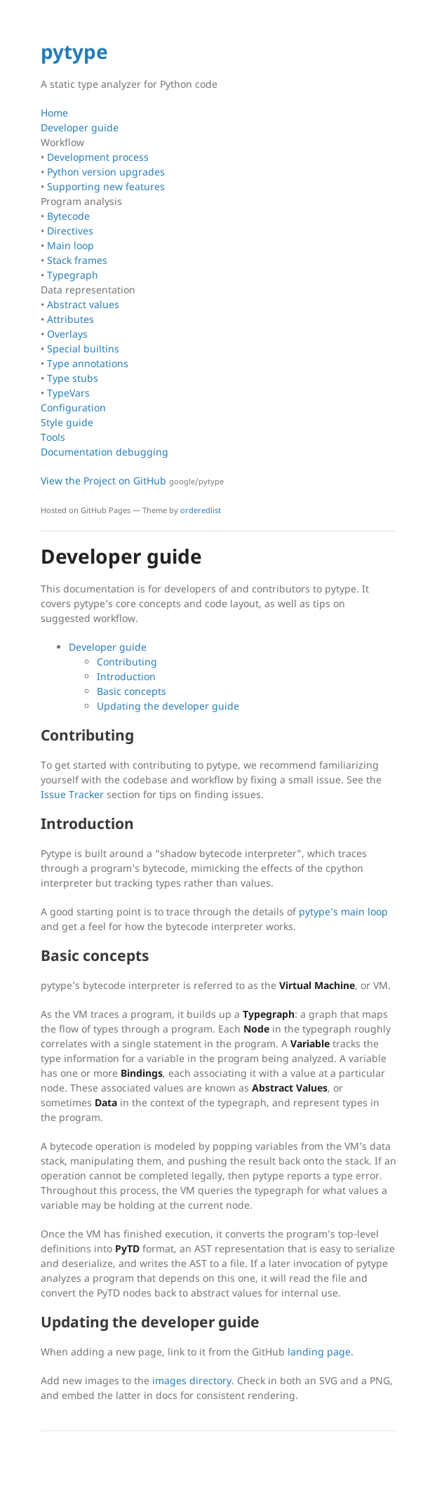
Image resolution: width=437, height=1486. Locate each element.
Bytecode (68, 216)
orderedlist (200, 510)
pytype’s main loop (343, 911)
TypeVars (68, 392)
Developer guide (80, 127)
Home (54, 112)
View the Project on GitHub (132, 480)
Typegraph (72, 274)
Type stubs (72, 378)
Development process (98, 157)
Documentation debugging (104, 451)
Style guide (67, 422)
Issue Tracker (72, 794)
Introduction (126, 676)
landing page (319, 1351)
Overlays (67, 333)
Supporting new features (106, 186)
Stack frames (77, 260)
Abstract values (83, 304)
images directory (191, 1380)
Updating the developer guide (168, 705)
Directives (70, 230)
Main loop (70, 245)
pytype (74, 51)
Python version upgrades (106, 171)
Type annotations (87, 363)
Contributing (127, 661)
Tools (53, 437)
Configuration (73, 407)
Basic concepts (131, 691)
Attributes (70, 319)
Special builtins (83, 348)
